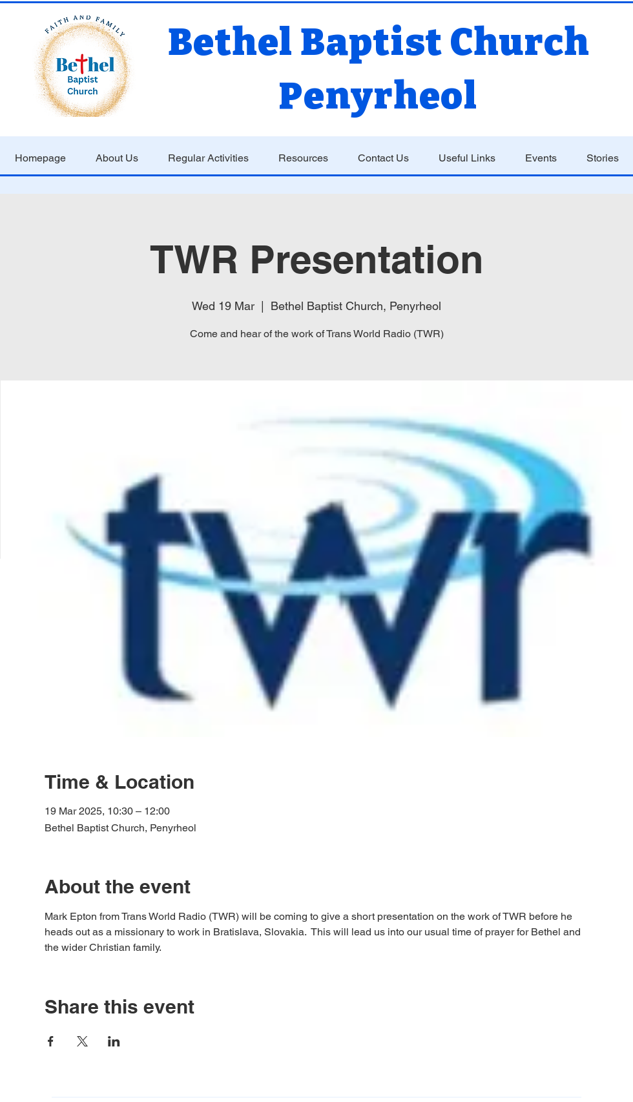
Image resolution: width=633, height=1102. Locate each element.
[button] (117, 158)
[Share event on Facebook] (51, 1041)
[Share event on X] (82, 1041)
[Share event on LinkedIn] (114, 1041)
